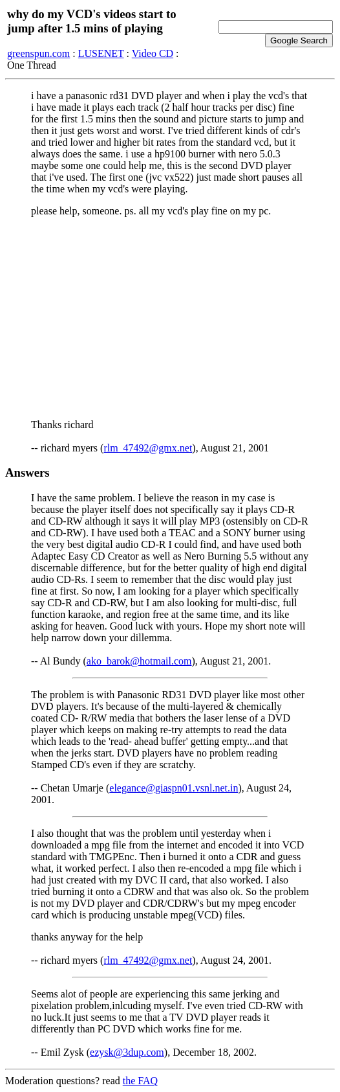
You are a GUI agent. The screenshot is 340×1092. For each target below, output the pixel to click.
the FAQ (140, 1080)
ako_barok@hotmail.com (139, 660)
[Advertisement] (170, 318)
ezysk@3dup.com (127, 1052)
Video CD (152, 53)
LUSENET (101, 53)
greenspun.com (38, 53)
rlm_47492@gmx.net (147, 447)
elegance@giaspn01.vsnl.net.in (173, 787)
